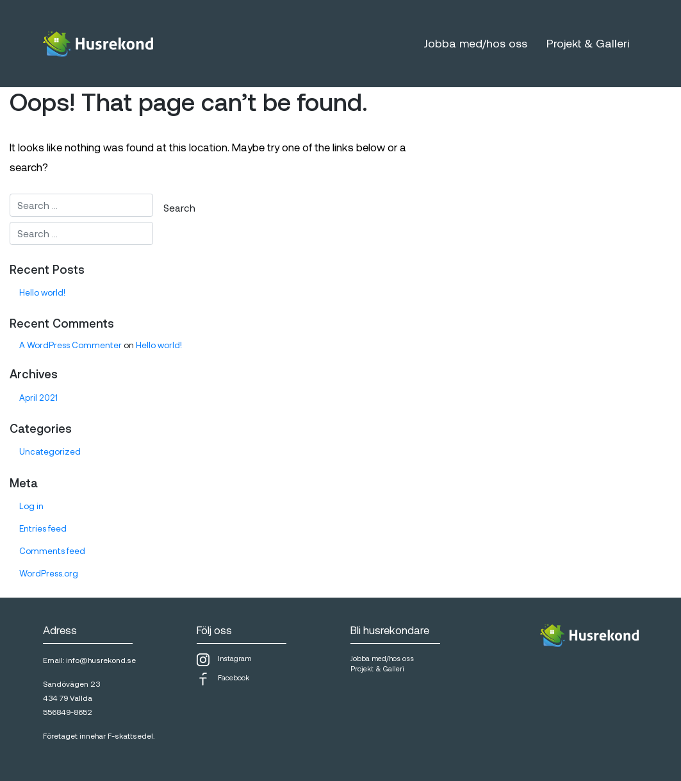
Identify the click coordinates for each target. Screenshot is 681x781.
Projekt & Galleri (587, 43)
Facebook (223, 679)
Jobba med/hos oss (475, 43)
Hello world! (42, 292)
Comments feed (52, 551)
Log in (31, 506)
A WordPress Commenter (70, 345)
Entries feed (43, 528)
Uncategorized (50, 451)
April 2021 (38, 397)
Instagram (224, 659)
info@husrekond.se (101, 659)
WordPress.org (48, 573)
